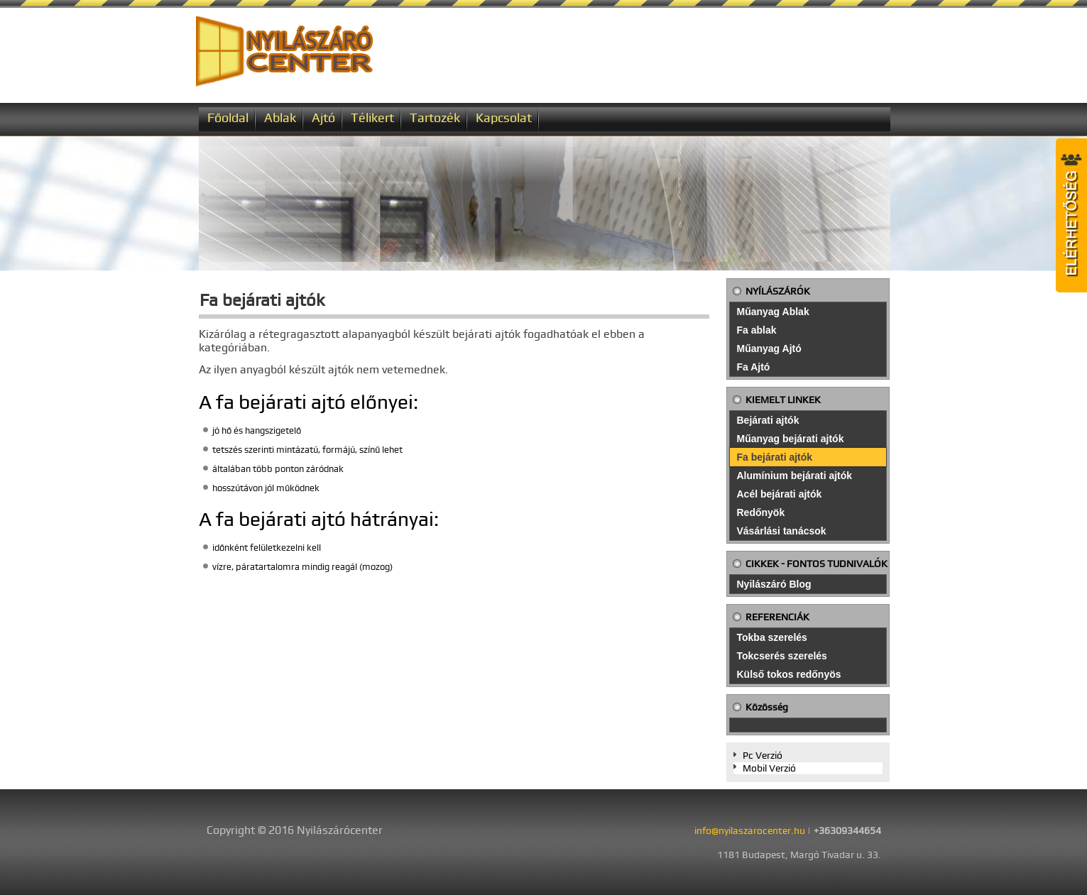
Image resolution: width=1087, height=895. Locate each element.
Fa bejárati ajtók (775, 457)
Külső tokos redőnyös (789, 674)
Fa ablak (757, 330)
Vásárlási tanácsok (781, 531)
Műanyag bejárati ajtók (790, 438)
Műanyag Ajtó (769, 348)
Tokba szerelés (772, 637)
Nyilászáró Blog (774, 584)
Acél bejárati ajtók (779, 494)
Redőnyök (761, 512)
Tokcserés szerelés (782, 655)
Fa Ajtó (753, 367)
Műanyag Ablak (773, 311)
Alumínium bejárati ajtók (795, 475)
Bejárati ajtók (768, 420)
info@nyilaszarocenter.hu (749, 830)
